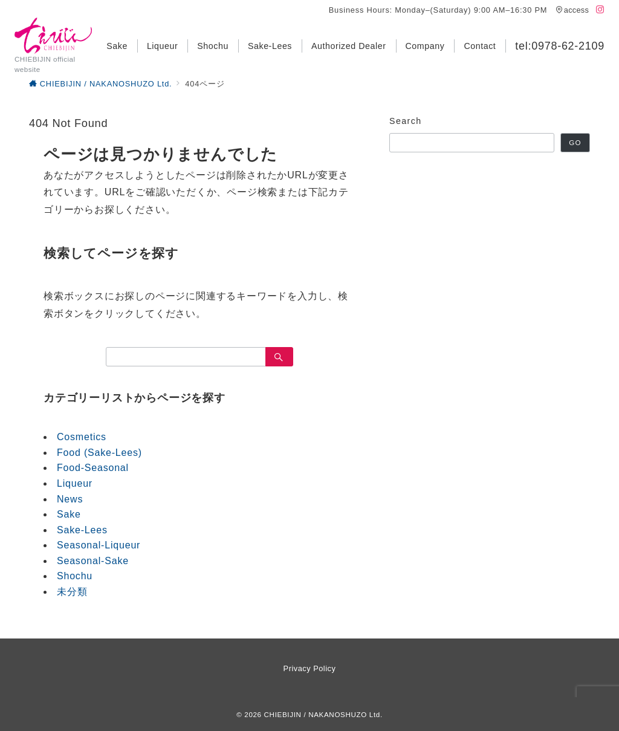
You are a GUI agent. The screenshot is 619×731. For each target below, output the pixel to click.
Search (405, 121)
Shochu (74, 576)
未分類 (72, 591)
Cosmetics (81, 437)
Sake (69, 514)
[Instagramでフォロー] (600, 10)
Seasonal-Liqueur (98, 545)
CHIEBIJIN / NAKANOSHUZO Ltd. (323, 714)
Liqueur (74, 483)
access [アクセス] (572, 10)
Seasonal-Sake (93, 561)
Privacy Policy (310, 668)
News (70, 499)
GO (575, 142)
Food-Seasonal (93, 468)
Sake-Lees (82, 530)
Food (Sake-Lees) (99, 452)
